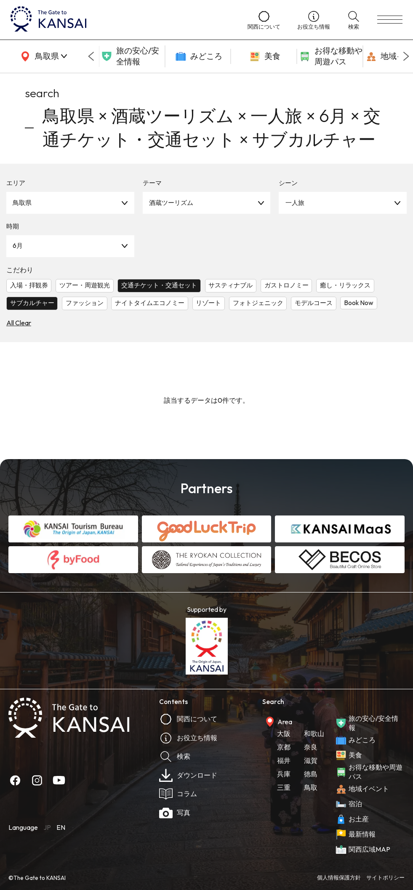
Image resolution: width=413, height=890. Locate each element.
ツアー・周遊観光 (84, 285)
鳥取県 (22, 203)
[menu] (389, 19)
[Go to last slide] (91, 56)
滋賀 (310, 760)
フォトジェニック (258, 303)
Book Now (358, 303)
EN (60, 827)
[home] (121, 19)
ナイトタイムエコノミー (149, 303)
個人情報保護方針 (339, 877)
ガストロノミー (286, 285)
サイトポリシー (385, 877)
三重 (283, 787)
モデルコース (314, 303)
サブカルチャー (32, 303)
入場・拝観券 (29, 285)
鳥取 (310, 787)
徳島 (310, 774)
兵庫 (283, 774)
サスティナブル (230, 285)
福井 (283, 760)
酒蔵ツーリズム (171, 203)
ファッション (85, 303)
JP (47, 827)
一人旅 (294, 203)
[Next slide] (406, 56)
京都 (283, 747)
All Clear (18, 323)
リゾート (208, 303)
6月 (18, 246)
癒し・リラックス (345, 285)
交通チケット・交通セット (159, 285)
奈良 (310, 747)
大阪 (283, 733)
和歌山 (314, 733)
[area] (42, 56)
